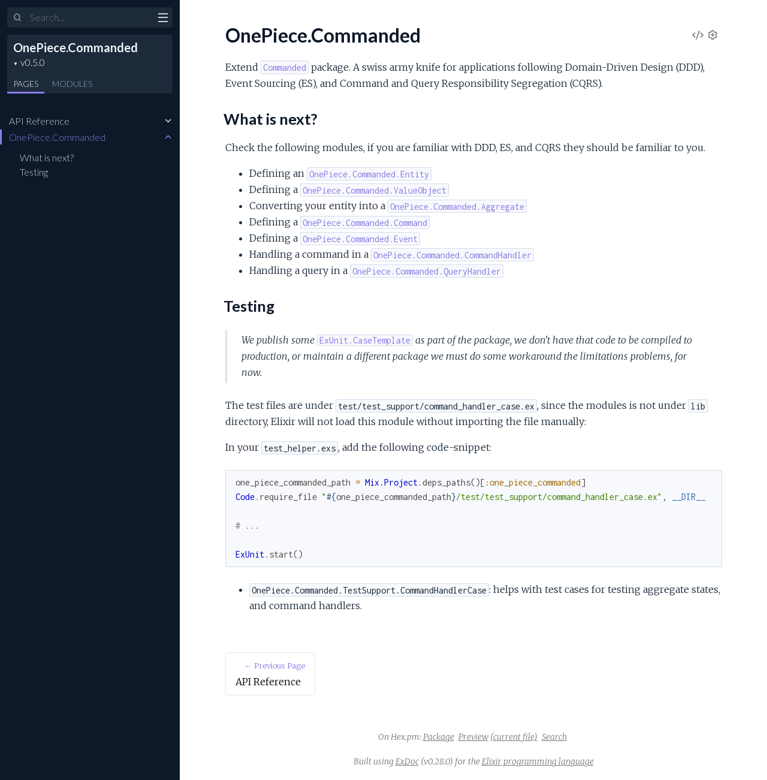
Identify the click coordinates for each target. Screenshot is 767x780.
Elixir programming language (538, 761)
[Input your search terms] (90, 17)
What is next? (47, 157)
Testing (34, 171)
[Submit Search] (17, 18)
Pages (25, 84)
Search (554, 737)
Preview (473, 736)
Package (438, 736)
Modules (72, 84)
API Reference (39, 121)
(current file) (513, 736)
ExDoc (407, 761)
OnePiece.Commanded (75, 47)
